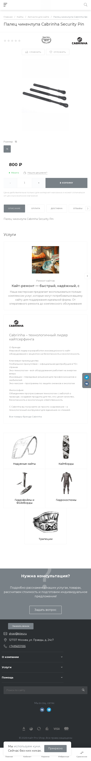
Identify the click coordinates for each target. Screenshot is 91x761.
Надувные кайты (24, 463)
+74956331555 (17, 646)
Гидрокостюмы (66, 500)
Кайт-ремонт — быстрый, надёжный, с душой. (46, 286)
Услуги (6, 667)
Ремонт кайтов (45, 280)
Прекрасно (55, 748)
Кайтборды (66, 463)
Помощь (7, 677)
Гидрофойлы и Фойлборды (24, 501)
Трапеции (45, 539)
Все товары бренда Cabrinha (25, 416)
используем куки (27, 746)
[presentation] (87, 208)
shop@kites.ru (18, 633)
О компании (10, 657)
